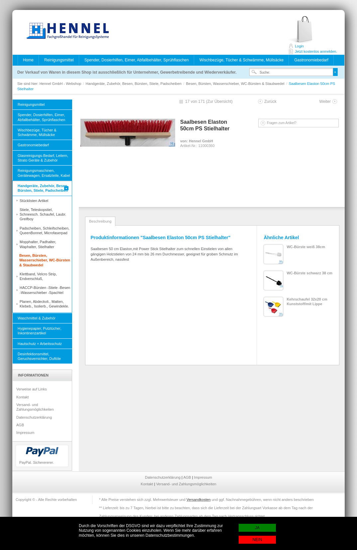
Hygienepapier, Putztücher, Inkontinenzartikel (39, 330)
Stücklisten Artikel (34, 201)
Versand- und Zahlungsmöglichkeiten (35, 407)
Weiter (325, 101)
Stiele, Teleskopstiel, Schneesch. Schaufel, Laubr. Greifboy (43, 214)
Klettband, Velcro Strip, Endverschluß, (38, 276)
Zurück (270, 101)
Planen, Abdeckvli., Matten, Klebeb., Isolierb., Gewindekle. (44, 304)
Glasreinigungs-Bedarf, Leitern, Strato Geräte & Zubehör (43, 158)
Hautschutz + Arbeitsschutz (40, 344)
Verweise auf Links (31, 389)
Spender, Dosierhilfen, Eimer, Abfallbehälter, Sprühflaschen (136, 60)
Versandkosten (198, 500)
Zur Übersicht (219, 101)
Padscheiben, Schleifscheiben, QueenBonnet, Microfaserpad (44, 230)
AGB (20, 425)
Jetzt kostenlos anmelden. (307, 29)
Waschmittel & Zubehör (37, 318)
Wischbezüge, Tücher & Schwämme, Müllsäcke (241, 60)
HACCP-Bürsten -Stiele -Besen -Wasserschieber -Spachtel (45, 290)
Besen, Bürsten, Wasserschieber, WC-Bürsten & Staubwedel (235, 84)
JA (257, 527)
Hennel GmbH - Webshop (65, 31)
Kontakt (22, 397)
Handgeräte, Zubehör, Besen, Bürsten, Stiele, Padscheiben (134, 84)
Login (299, 46)
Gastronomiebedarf (311, 60)
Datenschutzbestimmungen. (170, 535)
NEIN (257, 539)
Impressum (25, 433)
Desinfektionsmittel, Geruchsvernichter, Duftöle (39, 356)
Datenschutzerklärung (34, 417)
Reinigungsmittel (59, 60)
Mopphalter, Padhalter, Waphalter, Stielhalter (38, 244)
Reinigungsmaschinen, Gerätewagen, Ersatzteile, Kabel (44, 173)
